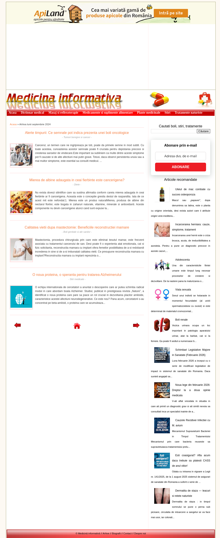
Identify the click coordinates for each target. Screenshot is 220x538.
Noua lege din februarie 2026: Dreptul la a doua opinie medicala (191, 390)
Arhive (106, 533)
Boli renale (181, 319)
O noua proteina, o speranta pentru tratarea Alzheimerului (76, 275)
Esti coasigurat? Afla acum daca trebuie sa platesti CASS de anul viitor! (191, 460)
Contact (127, 533)
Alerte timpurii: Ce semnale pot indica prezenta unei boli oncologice (77, 133)
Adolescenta (182, 259)
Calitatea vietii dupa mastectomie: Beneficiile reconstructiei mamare (77, 227)
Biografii (116, 533)
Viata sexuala (183, 289)
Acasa (13, 124)
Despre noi (140, 533)
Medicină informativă (17, 91)
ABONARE (181, 167)
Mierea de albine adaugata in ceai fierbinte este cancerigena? (77, 180)
